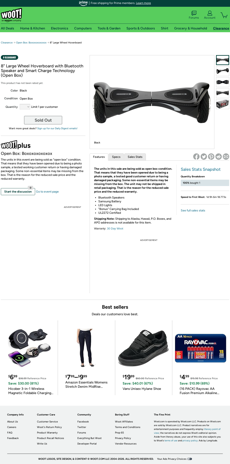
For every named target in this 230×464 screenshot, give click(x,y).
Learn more (143, 3)
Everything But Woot (89, 438)
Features (99, 157)
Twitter (81, 427)
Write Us (42, 443)
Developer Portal (87, 443)
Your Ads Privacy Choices (171, 458)
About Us (12, 421)
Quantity (11, 107)
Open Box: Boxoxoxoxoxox (31, 42)
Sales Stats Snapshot (201, 169)
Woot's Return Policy (49, 427)
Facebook (83, 421)
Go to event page (47, 191)
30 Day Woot (115, 228)
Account (209, 15)
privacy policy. (190, 440)
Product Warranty (47, 432)
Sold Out (43, 120)
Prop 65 (119, 432)
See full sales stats (193, 210)
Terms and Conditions (127, 427)
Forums (194, 15)
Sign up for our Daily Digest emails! (57, 128)
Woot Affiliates (124, 421)
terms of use (170, 440)
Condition (11, 98)
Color (14, 90)
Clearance (7, 42)
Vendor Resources (126, 443)
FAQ (9, 432)
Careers (11, 427)
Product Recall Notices (50, 438)
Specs (116, 157)
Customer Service (47, 421)
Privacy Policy (123, 438)
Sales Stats (135, 157)
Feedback (13, 438)
